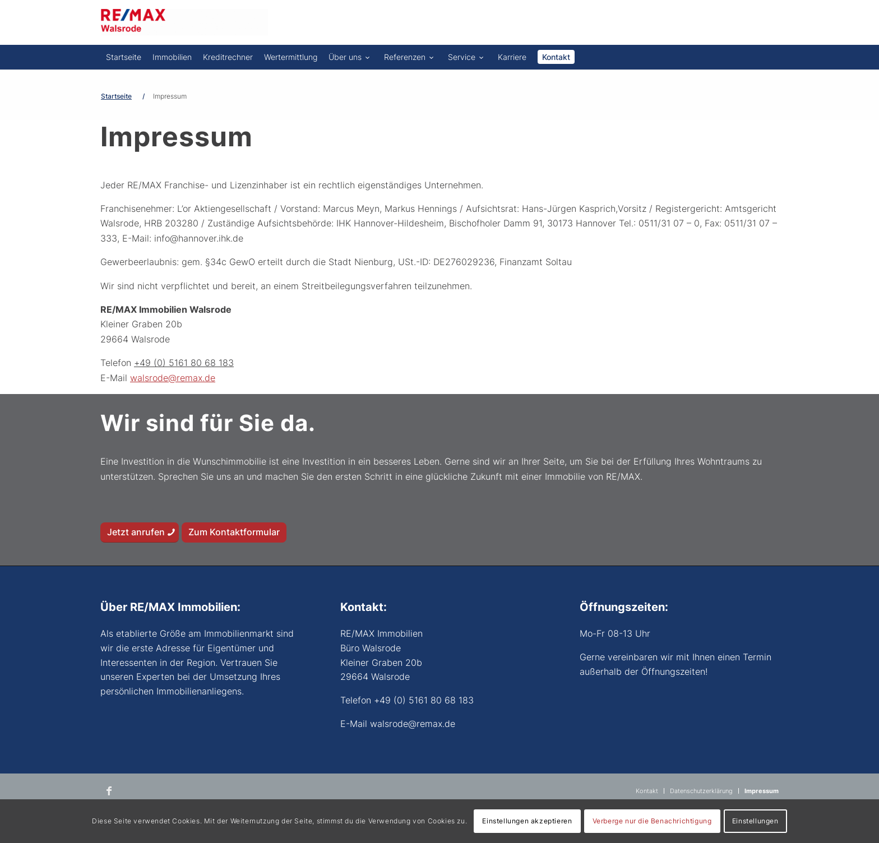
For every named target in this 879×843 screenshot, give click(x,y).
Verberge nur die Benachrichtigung (652, 821)
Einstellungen (755, 821)
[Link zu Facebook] (108, 790)
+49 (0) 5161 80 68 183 (184, 362)
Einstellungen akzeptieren (527, 821)
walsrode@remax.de (172, 377)
